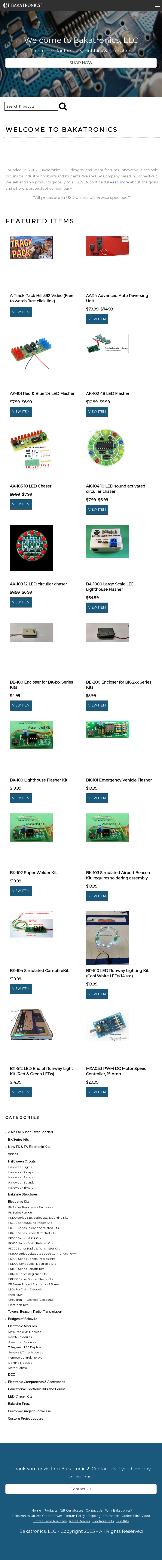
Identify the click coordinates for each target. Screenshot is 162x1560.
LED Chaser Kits (20, 1396)
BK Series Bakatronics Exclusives (30, 1207)
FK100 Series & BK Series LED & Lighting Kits (38, 1217)
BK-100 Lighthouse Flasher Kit (38, 780)
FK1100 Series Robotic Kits (26, 1268)
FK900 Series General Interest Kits (31, 1258)
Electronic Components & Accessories (36, 1382)
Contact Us (81, 1489)
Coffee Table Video (136, 1516)
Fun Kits (122, 1521)
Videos (13, 1154)
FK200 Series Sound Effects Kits (30, 1222)
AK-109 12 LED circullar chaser (38, 584)
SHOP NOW (81, 62)
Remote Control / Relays (25, 1357)
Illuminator (15, 1294)
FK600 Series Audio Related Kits (30, 1243)
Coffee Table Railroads (50, 1521)
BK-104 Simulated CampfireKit (39, 970)
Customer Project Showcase (29, 1411)
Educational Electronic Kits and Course (36, 1389)
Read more (119, 182)
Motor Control (18, 1368)
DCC (11, 1375)
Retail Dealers (79, 1521)
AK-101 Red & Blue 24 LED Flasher (42, 393)
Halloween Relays (20, 1172)
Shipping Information (103, 1516)
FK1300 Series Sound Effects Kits (30, 1279)
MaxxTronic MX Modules (24, 1332)
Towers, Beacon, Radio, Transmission (35, 1312)
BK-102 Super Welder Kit (33, 872)
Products (50, 1510)
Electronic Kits (18, 1202)
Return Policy (75, 1516)
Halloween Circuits (22, 1161)
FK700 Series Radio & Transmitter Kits (34, 1248)
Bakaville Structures (22, 1194)
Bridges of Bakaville (22, 1319)
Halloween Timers (20, 1187)
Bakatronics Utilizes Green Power (37, 1516)
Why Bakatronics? (118, 1510)
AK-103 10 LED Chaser (30, 486)
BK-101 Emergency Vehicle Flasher (119, 780)
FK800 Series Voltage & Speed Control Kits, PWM (42, 1253)
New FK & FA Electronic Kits (29, 1147)
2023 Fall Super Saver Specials (30, 1132)
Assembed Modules (22, 1342)
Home (36, 1510)
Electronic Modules (22, 1326)
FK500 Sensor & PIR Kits (24, 1238)
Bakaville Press (19, 1404)
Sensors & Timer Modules (25, 1352)
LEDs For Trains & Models (25, 1289)
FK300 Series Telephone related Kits (33, 1228)
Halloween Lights (20, 1167)
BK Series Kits (18, 1140)
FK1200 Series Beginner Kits (27, 1274)
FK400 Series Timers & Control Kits (31, 1233)
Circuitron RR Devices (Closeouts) (31, 1299)
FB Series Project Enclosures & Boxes (33, 1284)
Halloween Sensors (21, 1177)
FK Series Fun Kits (20, 1212)
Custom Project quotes (25, 1418)
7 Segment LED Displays (24, 1347)
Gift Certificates (71, 1510)
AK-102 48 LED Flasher (107, 393)
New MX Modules (20, 1337)
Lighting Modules (20, 1362)
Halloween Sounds (21, 1182)
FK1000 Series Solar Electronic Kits (32, 1263)
